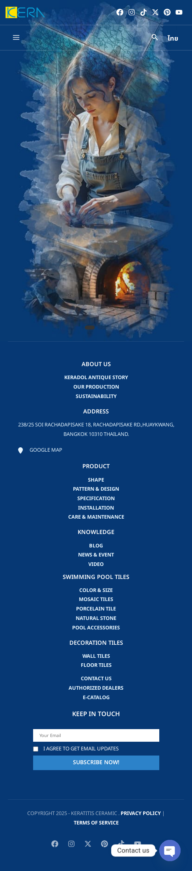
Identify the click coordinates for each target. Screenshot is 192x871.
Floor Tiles (96, 665)
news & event (96, 555)
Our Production (96, 387)
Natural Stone (96, 618)
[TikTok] (143, 12)
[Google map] (39, 450)
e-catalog (96, 698)
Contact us (96, 679)
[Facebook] (119, 12)
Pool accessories (96, 628)
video (96, 564)
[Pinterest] (167, 12)
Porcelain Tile (96, 609)
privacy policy (141, 813)
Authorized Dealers (96, 688)
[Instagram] (131, 12)
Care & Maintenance (96, 517)
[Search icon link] (154, 38)
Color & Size (96, 590)
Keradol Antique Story (96, 378)
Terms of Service (96, 823)
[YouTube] (179, 12)
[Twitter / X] (155, 12)
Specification (96, 498)
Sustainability (96, 396)
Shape (96, 480)
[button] (90, 327)
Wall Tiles (96, 656)
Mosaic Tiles (96, 599)
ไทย (173, 38)
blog (96, 546)
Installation (96, 508)
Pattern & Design (96, 489)
